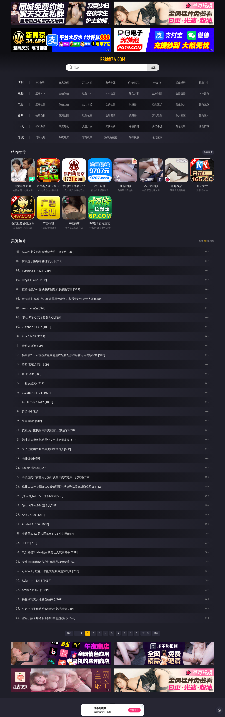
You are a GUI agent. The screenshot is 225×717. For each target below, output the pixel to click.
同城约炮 (40, 137)
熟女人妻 (134, 93)
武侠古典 (110, 126)
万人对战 (87, 82)
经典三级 (157, 104)
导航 (21, 137)
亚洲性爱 (40, 104)
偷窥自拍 (40, 115)
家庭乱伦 (64, 126)
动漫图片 (110, 115)
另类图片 (204, 115)
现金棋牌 (181, 82)
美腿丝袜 (134, 115)
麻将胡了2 (134, 82)
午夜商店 (64, 137)
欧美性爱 (110, 104)
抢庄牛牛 (204, 82)
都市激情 (40, 126)
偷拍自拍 (64, 104)
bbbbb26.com (112, 59)
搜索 (153, 67)
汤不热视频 (110, 137)
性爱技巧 (204, 126)
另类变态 (204, 104)
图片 (21, 115)
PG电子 (40, 82)
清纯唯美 (157, 115)
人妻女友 (87, 126)
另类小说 (157, 126)
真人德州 (64, 82)
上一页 (79, 633)
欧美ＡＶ (87, 93)
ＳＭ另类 (204, 93)
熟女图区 (181, 115)
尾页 (156, 633)
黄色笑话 (181, 126)
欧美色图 (87, 115)
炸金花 (157, 82)
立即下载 (134, 710)
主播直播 (181, 93)
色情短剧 (157, 137)
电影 (21, 104)
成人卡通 (87, 104)
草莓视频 (87, 137)
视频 (21, 93)
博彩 (21, 82)
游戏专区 (110, 82)
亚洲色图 (64, 115)
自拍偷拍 (64, 93)
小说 (21, 126)
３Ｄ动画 (110, 93)
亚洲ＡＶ (40, 93)
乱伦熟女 (181, 104)
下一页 (145, 633)
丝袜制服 (157, 93)
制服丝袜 (134, 104)
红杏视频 (134, 137)
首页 (69, 633)
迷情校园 (134, 126)
